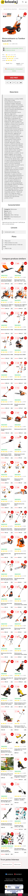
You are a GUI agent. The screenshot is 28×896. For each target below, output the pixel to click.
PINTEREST (18, 874)
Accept (20, 894)
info (12, 283)
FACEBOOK (9, 874)
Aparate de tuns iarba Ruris (10, 9)
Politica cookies (18, 880)
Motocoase (17, 864)
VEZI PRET (14, 77)
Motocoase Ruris (23, 9)
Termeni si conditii (11, 879)
